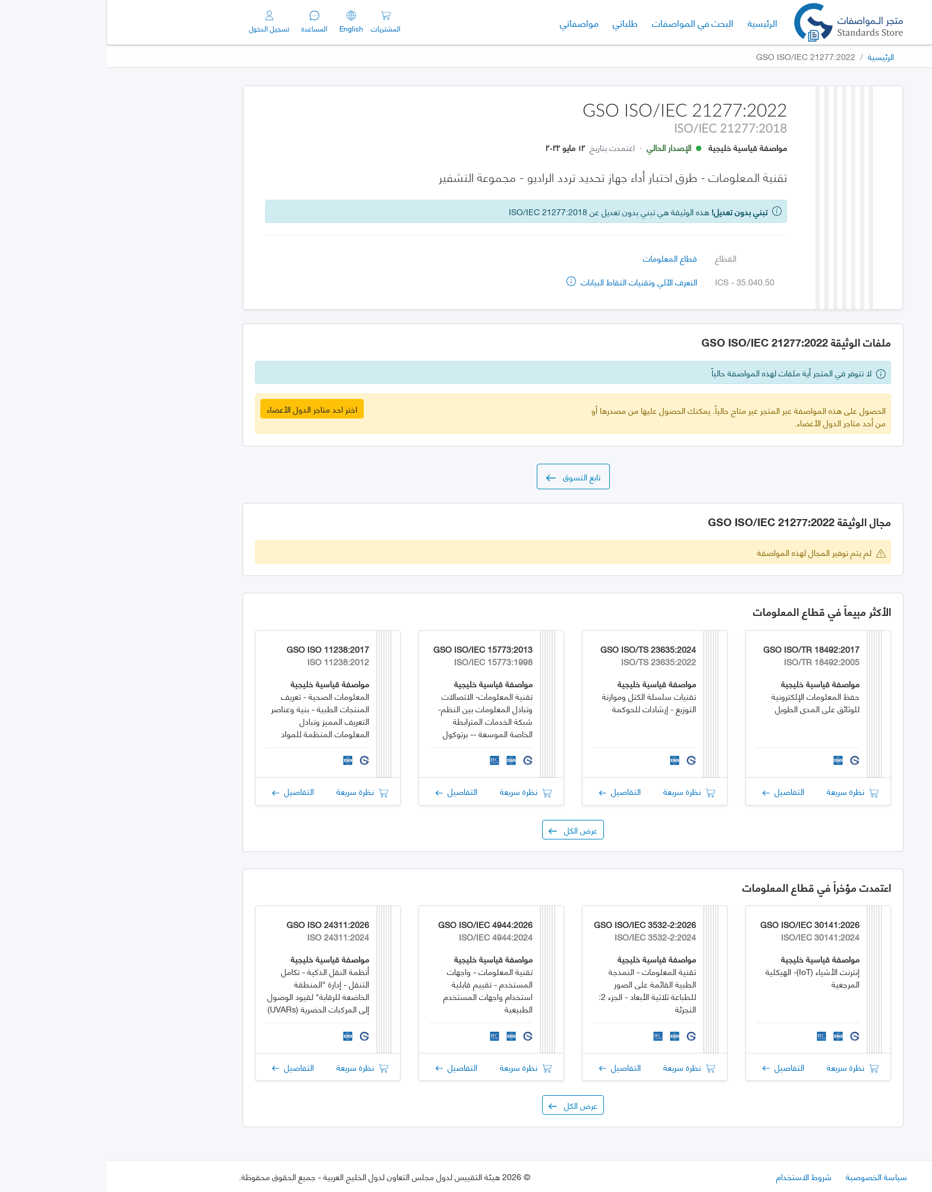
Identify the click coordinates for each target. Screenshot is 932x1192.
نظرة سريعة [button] (746, 791)
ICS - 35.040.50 (637, 281)
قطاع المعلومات (563, 257)
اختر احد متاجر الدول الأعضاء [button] (205, 408)
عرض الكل (466, 829)
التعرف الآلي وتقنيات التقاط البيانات (524, 281)
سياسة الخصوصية (769, 1176)
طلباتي (518, 22)
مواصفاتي (472, 22)
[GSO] (741, 22)
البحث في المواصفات (582, 22)
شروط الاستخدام (697, 1176)
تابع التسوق (466, 476)
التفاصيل (676, 791)
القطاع (618, 257)
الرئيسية (652, 22)
